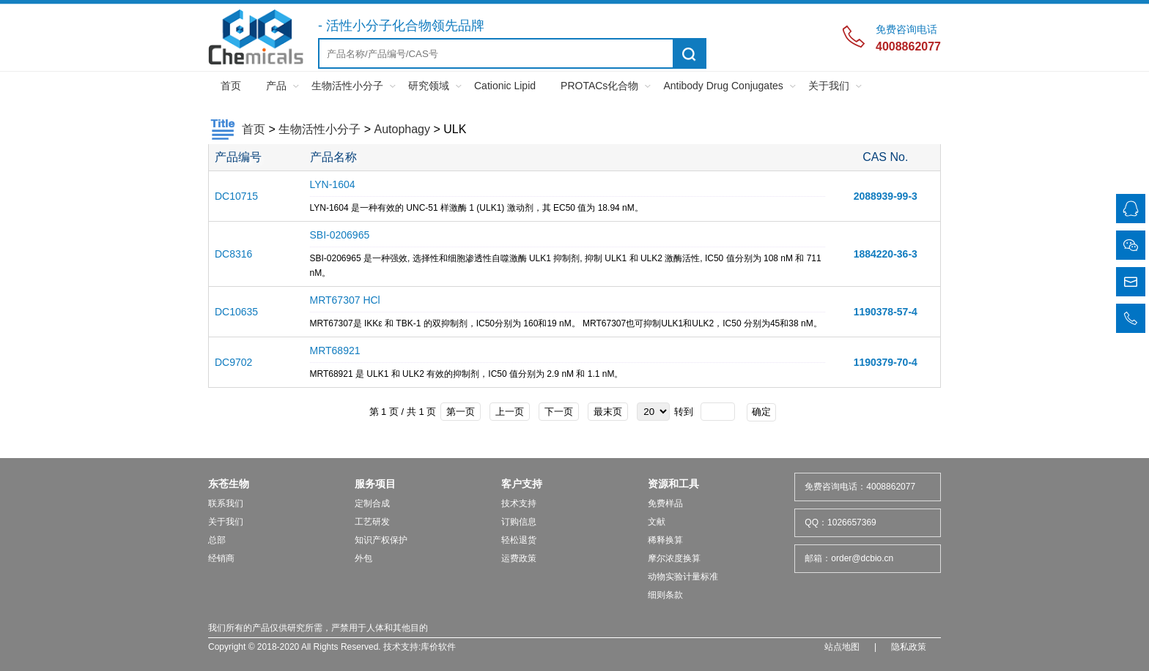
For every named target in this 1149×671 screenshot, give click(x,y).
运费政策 (518, 558)
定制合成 (372, 503)
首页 (231, 85)
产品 (276, 85)
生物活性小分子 (347, 85)
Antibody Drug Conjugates (723, 85)
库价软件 (438, 647)
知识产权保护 (381, 540)
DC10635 (236, 312)
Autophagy (402, 129)
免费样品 (665, 503)
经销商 (221, 558)
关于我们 (828, 85)
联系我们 (225, 503)
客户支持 (521, 484)
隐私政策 (908, 647)
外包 (363, 558)
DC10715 (236, 196)
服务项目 (375, 484)
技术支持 (518, 503)
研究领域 (428, 85)
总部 (217, 540)
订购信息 (518, 522)
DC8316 (233, 254)
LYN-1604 (332, 184)
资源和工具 (673, 484)
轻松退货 (518, 540)
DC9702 (233, 362)
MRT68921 (335, 350)
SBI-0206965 (340, 235)
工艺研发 (372, 522)
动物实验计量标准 (683, 576)
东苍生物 (228, 484)
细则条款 (665, 595)
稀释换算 (665, 540)
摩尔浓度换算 (674, 558)
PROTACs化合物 (599, 85)
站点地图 (842, 647)
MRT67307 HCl (345, 300)
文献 (656, 522)
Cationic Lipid (505, 85)
